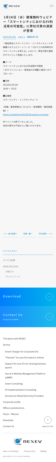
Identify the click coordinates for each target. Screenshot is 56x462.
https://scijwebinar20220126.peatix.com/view (25, 114)
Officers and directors (13, 407)
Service (6, 344)
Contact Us (8, 426)
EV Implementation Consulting (20, 389)
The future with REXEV (14, 338)
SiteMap (43, 451)
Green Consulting (14, 383)
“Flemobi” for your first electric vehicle (24, 357)
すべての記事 (9, 260)
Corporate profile (11, 401)
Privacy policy (29, 451)
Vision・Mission (11, 414)
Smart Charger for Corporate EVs (21, 351)
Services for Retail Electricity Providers (24, 395)
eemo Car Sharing (10, 451)
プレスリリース (12, 276)
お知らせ (9, 271)
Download (8, 420)
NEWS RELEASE (11, 266)
